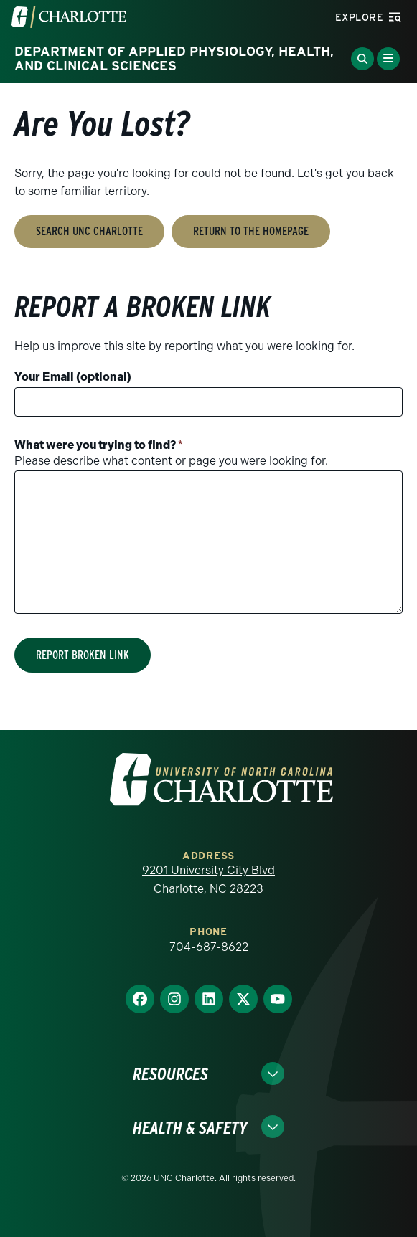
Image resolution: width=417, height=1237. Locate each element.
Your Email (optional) (72, 377)
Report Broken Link (82, 655)
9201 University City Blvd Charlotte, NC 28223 (208, 879)
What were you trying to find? (98, 445)
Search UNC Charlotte (89, 231)
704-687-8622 (208, 947)
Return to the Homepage (251, 231)
